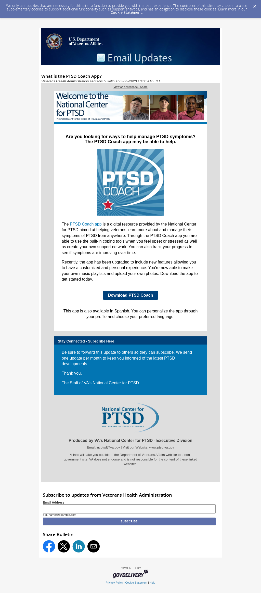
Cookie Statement (126, 12)
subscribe (165, 352)
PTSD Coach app (86, 224)
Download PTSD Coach (130, 295)
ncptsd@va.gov (108, 447)
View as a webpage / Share (130, 86)
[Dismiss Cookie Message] (254, 5)
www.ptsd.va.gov (161, 447)
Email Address (53, 502)
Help (152, 582)
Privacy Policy (114, 582)
